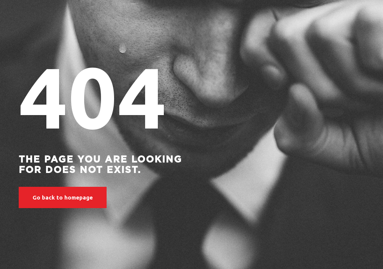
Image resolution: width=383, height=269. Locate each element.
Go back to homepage (63, 197)
